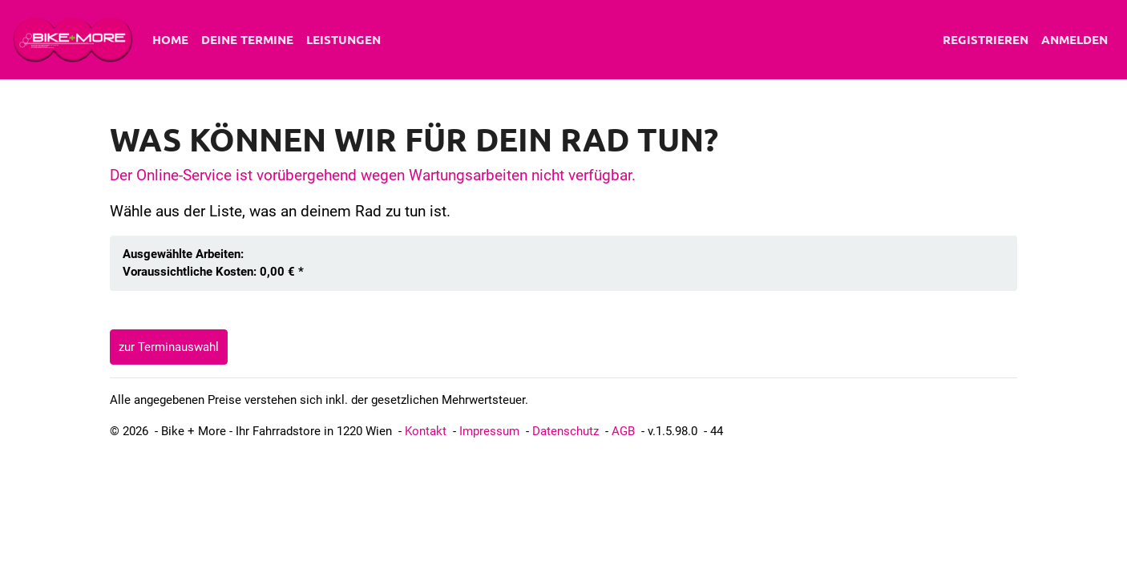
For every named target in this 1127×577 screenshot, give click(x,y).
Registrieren (985, 39)
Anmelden (1074, 39)
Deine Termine (247, 39)
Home (170, 39)
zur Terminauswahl (169, 347)
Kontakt (425, 431)
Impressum (489, 431)
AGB (623, 431)
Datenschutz (565, 431)
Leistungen (343, 39)
